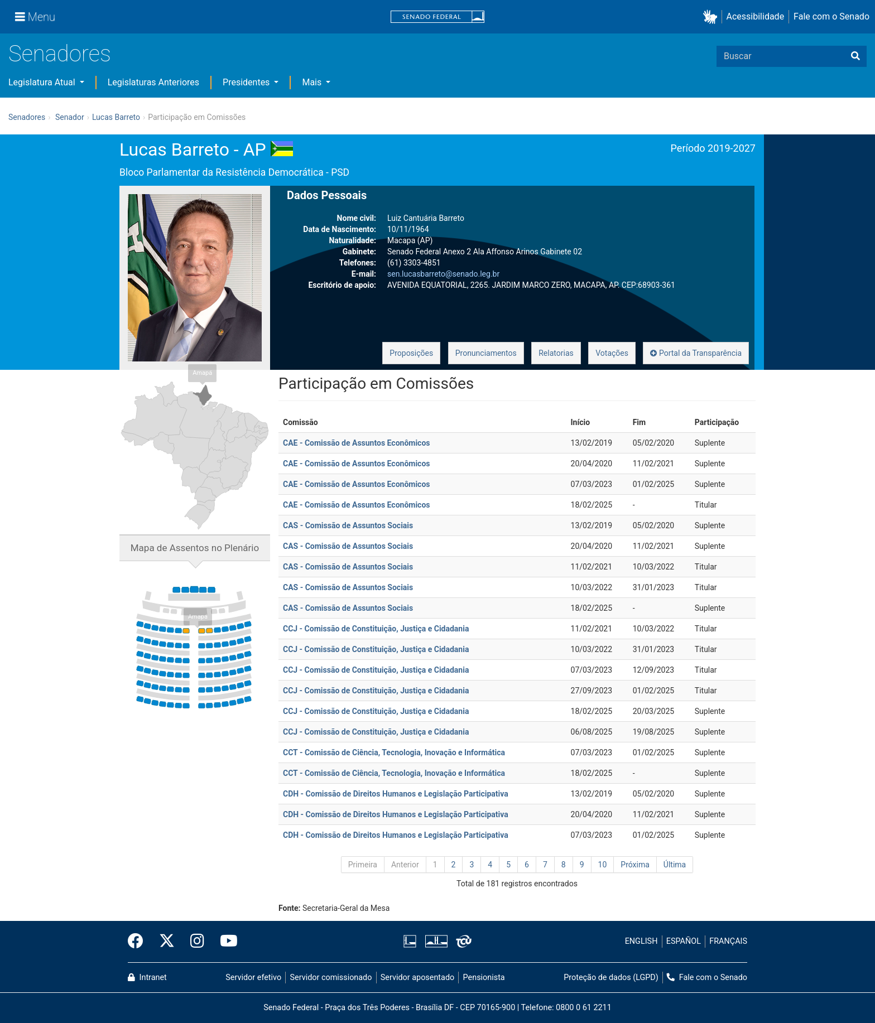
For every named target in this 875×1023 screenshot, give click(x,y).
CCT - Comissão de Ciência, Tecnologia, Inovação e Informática (394, 752)
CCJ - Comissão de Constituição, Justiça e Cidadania (376, 628)
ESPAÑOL (683, 941)
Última (675, 864)
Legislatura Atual (43, 82)
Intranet (147, 977)
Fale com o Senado (831, 16)
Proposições (411, 353)
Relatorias (556, 353)
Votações (611, 353)
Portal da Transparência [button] (696, 353)
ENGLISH (641, 941)
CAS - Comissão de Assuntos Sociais (348, 525)
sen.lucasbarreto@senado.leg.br (443, 273)
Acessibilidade (756, 16)
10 (602, 864)
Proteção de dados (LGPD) (611, 977)
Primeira (362, 864)
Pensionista (484, 977)
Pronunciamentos (486, 353)
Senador (69, 117)
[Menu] (35, 16)
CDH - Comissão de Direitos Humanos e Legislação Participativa (395, 793)
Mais (313, 82)
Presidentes (247, 82)
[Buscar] (855, 56)
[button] (712, 17)
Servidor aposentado (417, 977)
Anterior (405, 864)
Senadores (59, 54)
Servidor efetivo (253, 977)
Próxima (635, 864)
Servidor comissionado (331, 977)
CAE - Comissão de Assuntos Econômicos (356, 442)
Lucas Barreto (116, 117)
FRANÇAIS (728, 941)
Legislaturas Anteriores (153, 82)
